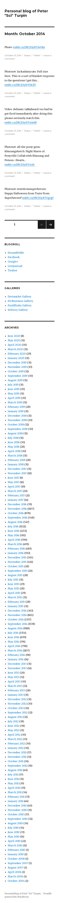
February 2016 (16, 548)
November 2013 (17, 668)
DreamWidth (16, 252)
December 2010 (17, 805)
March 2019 (15, 402)
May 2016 (13, 535)
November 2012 (17, 703)
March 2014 (15, 650)
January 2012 (16, 748)
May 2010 (13, 836)
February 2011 (16, 796)
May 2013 (13, 677)
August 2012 (15, 717)
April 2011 (14, 787)
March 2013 (15, 685)
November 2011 (17, 756)
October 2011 (15, 761)
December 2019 (17, 362)
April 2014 (14, 646)
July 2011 (13, 774)
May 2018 (13, 446)
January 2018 (16, 464)
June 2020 (14, 335)
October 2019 (16, 371)
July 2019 (13, 384)
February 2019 (16, 406)
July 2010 (13, 827)
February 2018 (16, 460)
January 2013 (16, 694)
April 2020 (14, 344)
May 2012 (13, 730)
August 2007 (15, 867)
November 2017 (17, 473)
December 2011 (17, 752)
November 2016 (17, 508)
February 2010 (16, 849)
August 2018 (15, 433)
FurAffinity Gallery (19, 305)
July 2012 (13, 721)
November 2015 (17, 561)
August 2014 (15, 628)
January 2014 (16, 659)
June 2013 (13, 672)
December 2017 (17, 468)
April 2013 (14, 681)
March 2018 (15, 455)
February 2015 (16, 601)
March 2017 (15, 491)
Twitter (36, 55)
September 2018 (18, 429)
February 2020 (17, 353)
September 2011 (17, 765)
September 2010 (18, 818)
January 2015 (15, 606)
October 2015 (16, 566)
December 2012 (17, 699)
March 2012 (15, 739)
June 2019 (13, 389)
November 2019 (17, 367)
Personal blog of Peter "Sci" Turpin (26, 13)
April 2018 (14, 451)
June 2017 (13, 477)
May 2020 (14, 340)
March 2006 (15, 876)
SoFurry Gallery (18, 309)
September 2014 (17, 623)
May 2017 (13, 482)
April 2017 (14, 486)
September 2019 (17, 375)
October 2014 (16, 619)
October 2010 (16, 814)
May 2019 (13, 393)
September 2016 (17, 517)
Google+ (13, 261)
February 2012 (16, 743)
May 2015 (13, 588)
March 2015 (15, 597)
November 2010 (17, 810)
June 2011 (13, 779)
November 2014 (17, 615)
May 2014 (13, 641)
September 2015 (17, 570)
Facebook (14, 257)
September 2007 (18, 863)
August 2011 (15, 770)
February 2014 (16, 654)
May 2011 (13, 783)
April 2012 (14, 734)
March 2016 (15, 544)
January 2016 (16, 553)
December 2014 (17, 610)
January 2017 (15, 499)
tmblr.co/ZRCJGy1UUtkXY (20, 84)
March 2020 (15, 349)
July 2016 (13, 526)
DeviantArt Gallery (19, 296)
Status (27, 55)
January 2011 (15, 801)
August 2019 (15, 380)
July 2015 (13, 579)
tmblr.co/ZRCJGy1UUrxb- (20, 164)
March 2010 (15, 845)
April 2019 (14, 398)
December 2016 (17, 504)
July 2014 (13, 632)
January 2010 (16, 854)
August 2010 (15, 823)
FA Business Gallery (20, 301)
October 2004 (16, 880)
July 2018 (13, 437)
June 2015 (13, 584)
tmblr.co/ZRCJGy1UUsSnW (21, 122)
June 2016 (13, 530)
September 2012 (17, 712)
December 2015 (17, 557)
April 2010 (14, 841)
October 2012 (16, 708)
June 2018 (14, 442)
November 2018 (17, 420)
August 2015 (15, 575)
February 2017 (16, 495)
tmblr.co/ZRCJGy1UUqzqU (38, 197)
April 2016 (14, 539)
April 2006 (14, 872)
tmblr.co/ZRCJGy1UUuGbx (29, 47)
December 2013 (17, 663)
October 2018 (16, 424)
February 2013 (16, 690)
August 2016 (15, 522)
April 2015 (14, 592)
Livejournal (15, 266)
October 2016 (16, 513)
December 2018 (17, 415)
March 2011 (15, 792)
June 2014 (13, 637)
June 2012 (13, 725)
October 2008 (16, 858)
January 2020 (16, 358)
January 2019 (16, 411)
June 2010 (14, 832)
